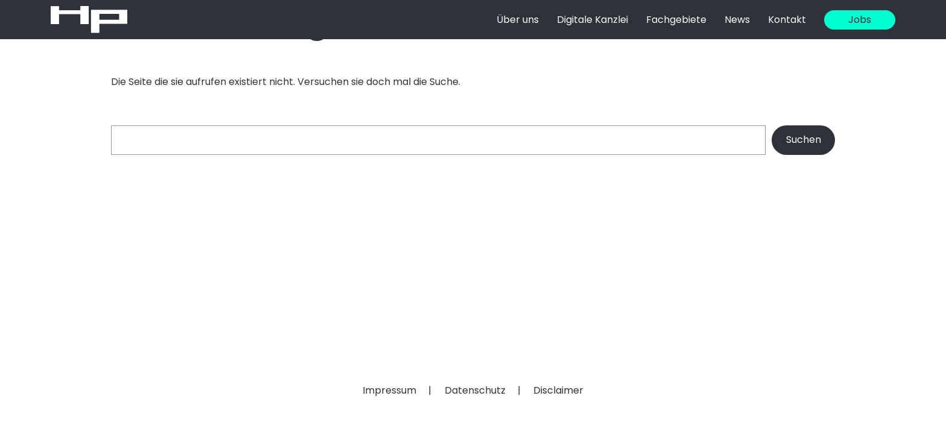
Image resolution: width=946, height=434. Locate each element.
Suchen (803, 139)
